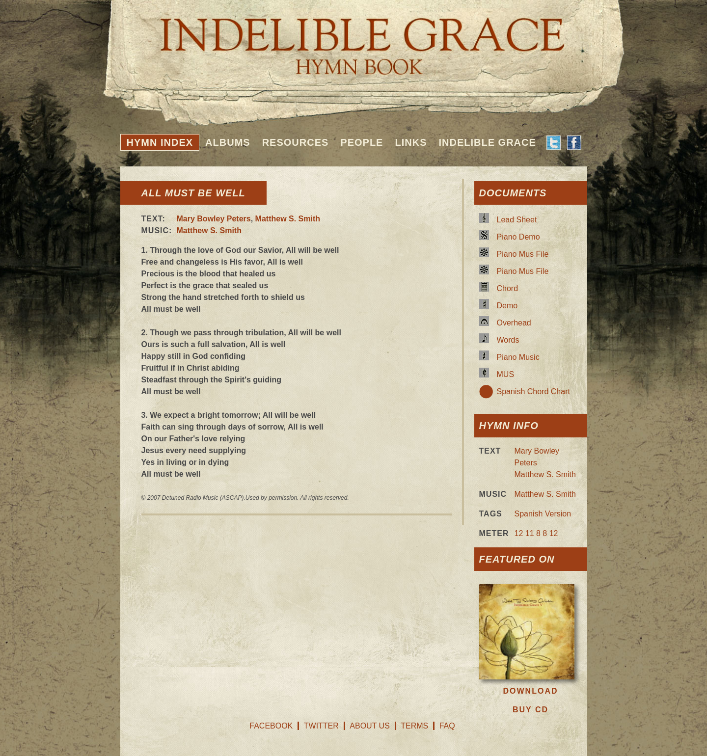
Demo (507, 305)
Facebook (271, 726)
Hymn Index (160, 142)
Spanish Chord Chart (533, 391)
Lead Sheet (517, 220)
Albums (227, 142)
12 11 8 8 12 (536, 533)
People (361, 142)
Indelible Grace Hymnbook (353, 39)
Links (411, 142)
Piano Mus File (523, 254)
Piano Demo (518, 237)
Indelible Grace (487, 142)
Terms (414, 726)
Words (508, 340)
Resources (295, 142)
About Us (370, 726)
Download (530, 691)
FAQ (447, 726)
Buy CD (530, 709)
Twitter (321, 726)
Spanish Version (543, 514)
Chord (507, 288)
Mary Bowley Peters (214, 219)
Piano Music (518, 357)
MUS (506, 374)
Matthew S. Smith (287, 219)
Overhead (514, 323)
